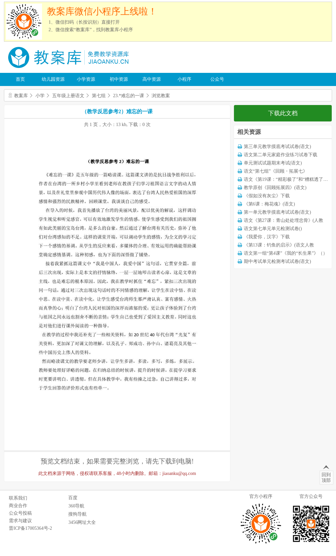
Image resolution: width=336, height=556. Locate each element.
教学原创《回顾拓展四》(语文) (275, 187)
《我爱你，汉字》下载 (267, 236)
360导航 (76, 505)
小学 (40, 95)
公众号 (217, 79)
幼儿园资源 (53, 79)
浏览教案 (161, 95)
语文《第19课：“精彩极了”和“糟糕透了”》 (287, 179)
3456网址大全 (82, 522)
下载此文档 (283, 113)
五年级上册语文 (68, 95)
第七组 (99, 95)
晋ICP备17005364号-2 (30, 528)
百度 (72, 497)
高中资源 (151, 79)
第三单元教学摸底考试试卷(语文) (277, 146)
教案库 (21, 95)
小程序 (184, 79)
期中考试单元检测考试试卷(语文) (277, 261)
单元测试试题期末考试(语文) (273, 162)
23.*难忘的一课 (128, 95)
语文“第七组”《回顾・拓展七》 (275, 171)
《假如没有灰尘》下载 (267, 195)
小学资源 (86, 79)
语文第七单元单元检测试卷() (273, 228)
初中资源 (119, 79)
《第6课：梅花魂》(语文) (269, 204)
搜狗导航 (77, 514)
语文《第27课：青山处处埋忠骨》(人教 (284, 220)
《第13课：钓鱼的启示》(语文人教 (279, 245)
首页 (20, 79)
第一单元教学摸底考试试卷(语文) (277, 212)
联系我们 (18, 498)
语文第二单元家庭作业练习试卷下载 (280, 154)
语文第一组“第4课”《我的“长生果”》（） (286, 253)
